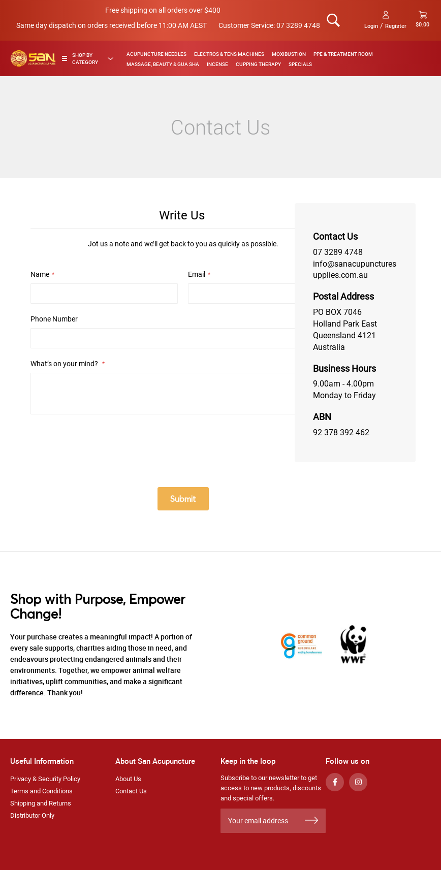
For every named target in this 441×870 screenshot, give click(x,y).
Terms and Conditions (41, 791)
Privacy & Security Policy (45, 779)
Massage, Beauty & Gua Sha (163, 64)
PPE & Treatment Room (343, 53)
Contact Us (131, 791)
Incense (217, 64)
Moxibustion (289, 53)
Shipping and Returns (40, 803)
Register (395, 25)
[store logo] (33, 58)
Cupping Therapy (258, 64)
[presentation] (107, 447)
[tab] (90, 58)
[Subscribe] (311, 821)
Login (371, 25)
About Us (128, 779)
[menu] (275, 58)
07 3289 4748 (298, 25)
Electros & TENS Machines (229, 53)
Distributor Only (32, 815)
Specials (300, 64)
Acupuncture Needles (156, 53)
